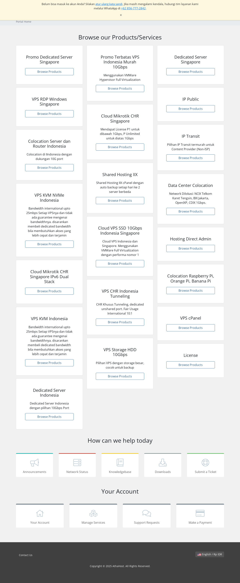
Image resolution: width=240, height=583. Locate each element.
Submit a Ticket (205, 465)
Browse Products (49, 72)
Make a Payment (200, 516)
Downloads (162, 465)
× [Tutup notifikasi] (121, 15)
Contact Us (25, 555)
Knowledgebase (120, 465)
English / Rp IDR (209, 554)
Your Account (40, 516)
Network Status (77, 465)
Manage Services (93, 516)
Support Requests (147, 516)
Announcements (34, 465)
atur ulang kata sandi (108, 4)
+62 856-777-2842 (133, 8)
